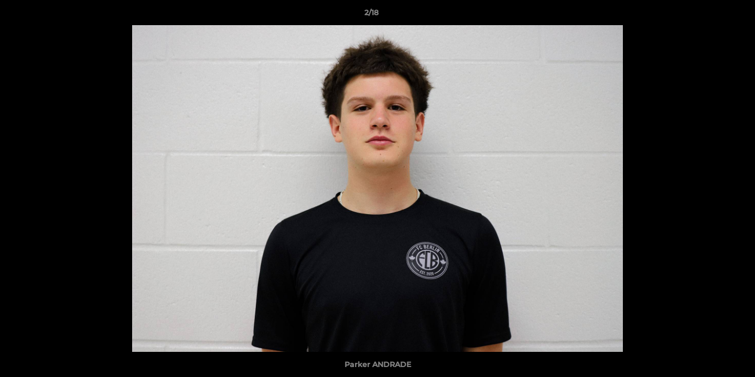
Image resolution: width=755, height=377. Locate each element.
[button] (711, 15)
